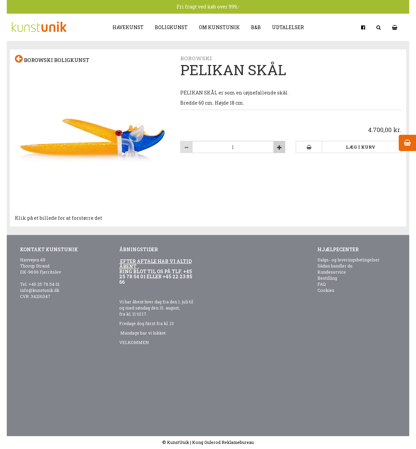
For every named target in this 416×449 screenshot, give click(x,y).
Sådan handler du (334, 266)
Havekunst (128, 27)
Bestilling (327, 278)
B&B (256, 27)
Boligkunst (171, 27)
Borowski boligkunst (52, 59)
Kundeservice (331, 272)
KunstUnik (178, 442)
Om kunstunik (219, 27)
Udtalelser (288, 27)
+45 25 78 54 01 (44, 284)
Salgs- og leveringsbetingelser (348, 259)
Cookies (325, 290)
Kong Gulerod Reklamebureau (223, 442)
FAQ (321, 284)
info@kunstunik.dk (39, 290)
